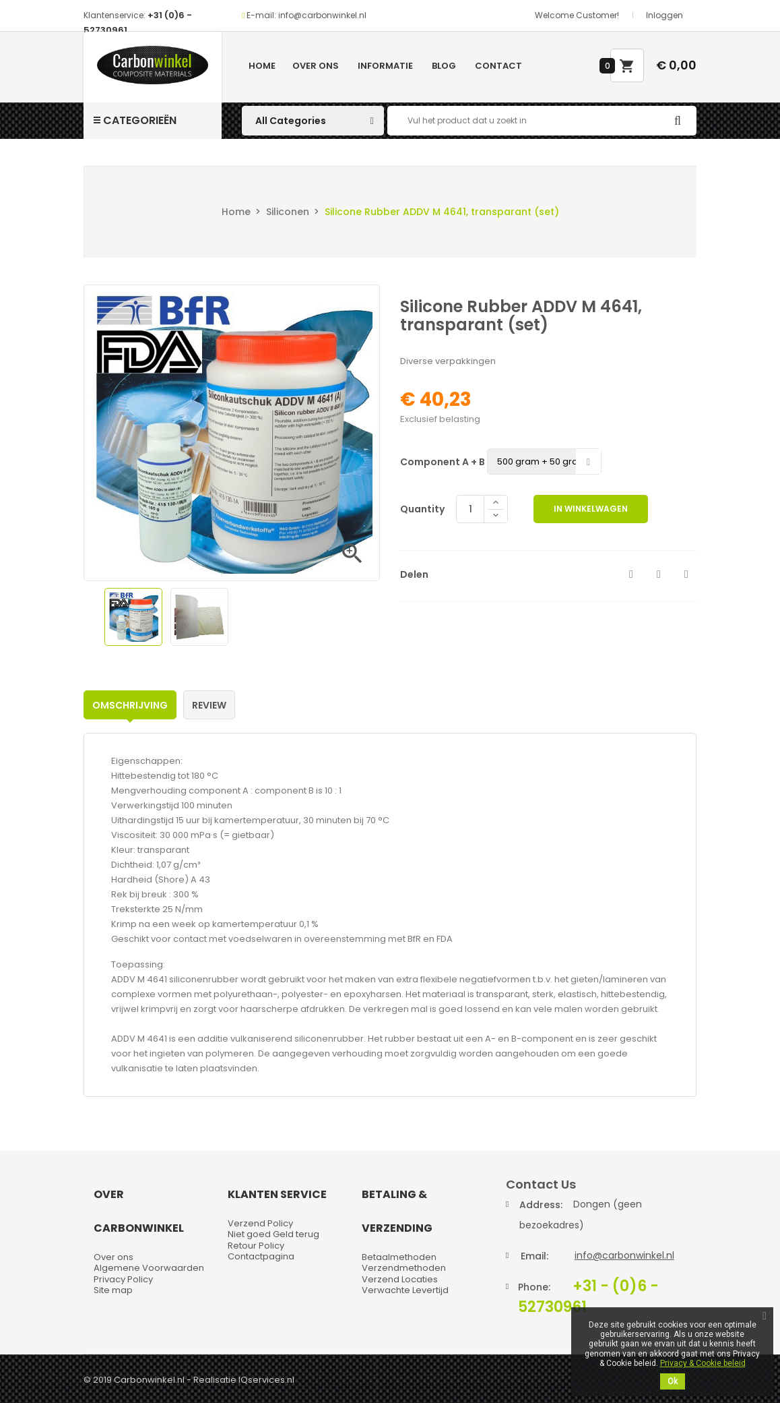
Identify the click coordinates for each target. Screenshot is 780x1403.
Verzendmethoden (404, 1267)
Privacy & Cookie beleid (703, 1363)
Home (262, 65)
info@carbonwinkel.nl (624, 1255)
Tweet (659, 574)
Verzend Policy (260, 1223)
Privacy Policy (123, 1279)
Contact (498, 65)
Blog (444, 65)
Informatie (385, 65)
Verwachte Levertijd (405, 1290)
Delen (631, 574)
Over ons (315, 65)
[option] (133, 617)
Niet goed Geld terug (273, 1234)
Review (209, 705)
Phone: (534, 1287)
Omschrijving (130, 705)
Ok (673, 1381)
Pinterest (686, 574)
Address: (540, 1205)
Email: (534, 1256)
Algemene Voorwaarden (149, 1267)
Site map (113, 1290)
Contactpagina (261, 1256)
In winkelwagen (591, 508)
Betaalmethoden (399, 1257)
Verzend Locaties (400, 1279)
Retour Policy (256, 1245)
